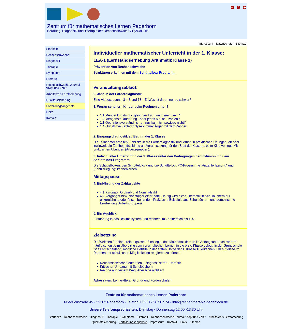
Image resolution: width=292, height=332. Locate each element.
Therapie (52, 67)
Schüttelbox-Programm (157, 72)
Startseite (52, 48)
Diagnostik (53, 60)
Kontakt (51, 118)
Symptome (53, 72)
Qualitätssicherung (58, 100)
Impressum (206, 43)
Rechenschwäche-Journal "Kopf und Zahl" (63, 86)
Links (49, 112)
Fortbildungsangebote (60, 106)
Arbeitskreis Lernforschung (63, 94)
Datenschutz (224, 43)
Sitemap (240, 43)
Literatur (51, 79)
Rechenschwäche (57, 55)
